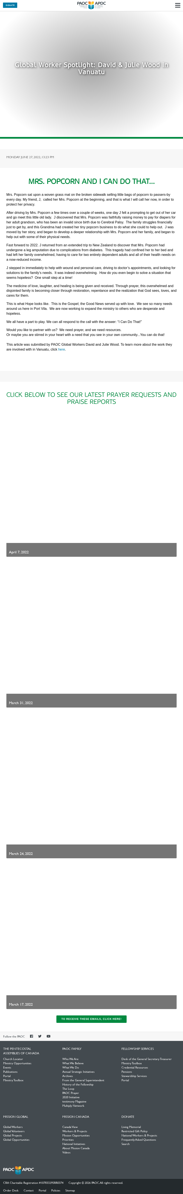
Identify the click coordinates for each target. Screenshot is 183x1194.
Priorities (68, 1139)
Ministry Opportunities (17, 1063)
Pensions (127, 1071)
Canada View (70, 1127)
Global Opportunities (16, 1139)
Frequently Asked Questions (139, 1139)
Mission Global (15, 1116)
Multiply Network (73, 1105)
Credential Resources (135, 1067)
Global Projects (12, 1135)
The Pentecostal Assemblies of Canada (91, 5)
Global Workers (13, 1127)
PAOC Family (71, 1048)
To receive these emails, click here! (91, 1019)
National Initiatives (73, 1144)
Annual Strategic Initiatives (78, 1071)
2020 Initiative (71, 1097)
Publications (10, 1071)
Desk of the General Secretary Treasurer (147, 1059)
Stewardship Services (134, 1076)
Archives (67, 1076)
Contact (29, 1190)
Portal (7, 1076)
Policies (55, 1190)
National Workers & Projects (139, 1135)
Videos (66, 1152)
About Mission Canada (76, 1148)
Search (126, 1144)
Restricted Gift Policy (134, 1131)
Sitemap (70, 1190)
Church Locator (13, 1059)
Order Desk (11, 1190)
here (61, 349)
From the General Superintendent (83, 1080)
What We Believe (73, 1063)
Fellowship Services (138, 1048)
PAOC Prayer (70, 1093)
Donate (10, 5)
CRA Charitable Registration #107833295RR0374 (33, 1182)
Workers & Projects (74, 1131)
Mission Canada (75, 1116)
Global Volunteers (13, 1131)
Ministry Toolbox (13, 1080)
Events (7, 1067)
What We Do (70, 1067)
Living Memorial (131, 1127)
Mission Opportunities (76, 1135)
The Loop (68, 1088)
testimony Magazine (74, 1101)
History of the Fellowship (77, 1084)
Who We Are (70, 1059)
